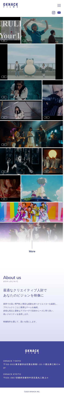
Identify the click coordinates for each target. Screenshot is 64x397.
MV (4, 41)
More (32, 251)
